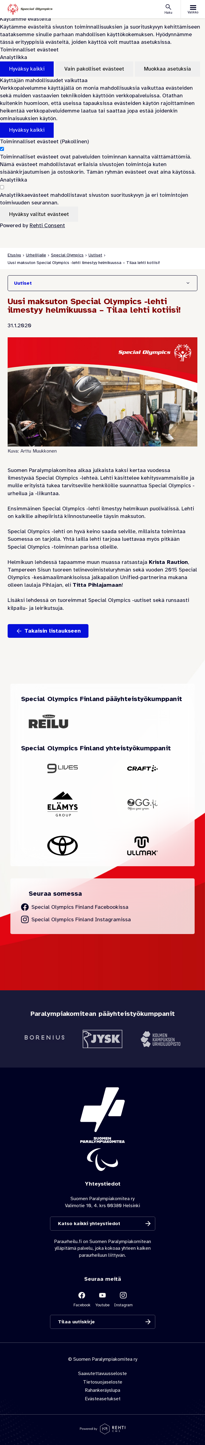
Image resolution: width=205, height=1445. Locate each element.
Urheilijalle (36, 255)
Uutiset (95, 255)
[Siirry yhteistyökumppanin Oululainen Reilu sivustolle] (48, 721)
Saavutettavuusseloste (102, 1373)
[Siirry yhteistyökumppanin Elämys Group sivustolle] (62, 804)
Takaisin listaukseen (52, 630)
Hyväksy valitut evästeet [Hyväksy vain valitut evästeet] (39, 214)
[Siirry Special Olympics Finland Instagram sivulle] (76, 919)
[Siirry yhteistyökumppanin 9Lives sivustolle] (62, 768)
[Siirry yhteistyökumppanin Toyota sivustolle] (62, 846)
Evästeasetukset (102, 1398)
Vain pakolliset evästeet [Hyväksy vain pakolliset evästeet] (94, 68)
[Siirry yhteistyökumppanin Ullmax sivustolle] (142, 845)
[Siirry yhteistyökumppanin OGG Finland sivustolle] (142, 805)
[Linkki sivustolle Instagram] (123, 1298)
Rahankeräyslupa (102, 1390)
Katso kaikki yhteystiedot (89, 1224)
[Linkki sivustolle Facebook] (81, 1298)
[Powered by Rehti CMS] (102, 1432)
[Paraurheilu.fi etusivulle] (30, 9)
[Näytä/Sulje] (188, 283)
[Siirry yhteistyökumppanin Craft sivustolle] (142, 768)
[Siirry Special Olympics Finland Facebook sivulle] (74, 907)
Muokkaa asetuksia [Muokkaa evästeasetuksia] (167, 68)
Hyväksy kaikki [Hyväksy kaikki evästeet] (27, 68)
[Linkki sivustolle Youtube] (102, 1298)
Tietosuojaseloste (102, 1382)
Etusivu (14, 255)
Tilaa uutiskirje (76, 1322)
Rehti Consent (47, 225)
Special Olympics (67, 255)
